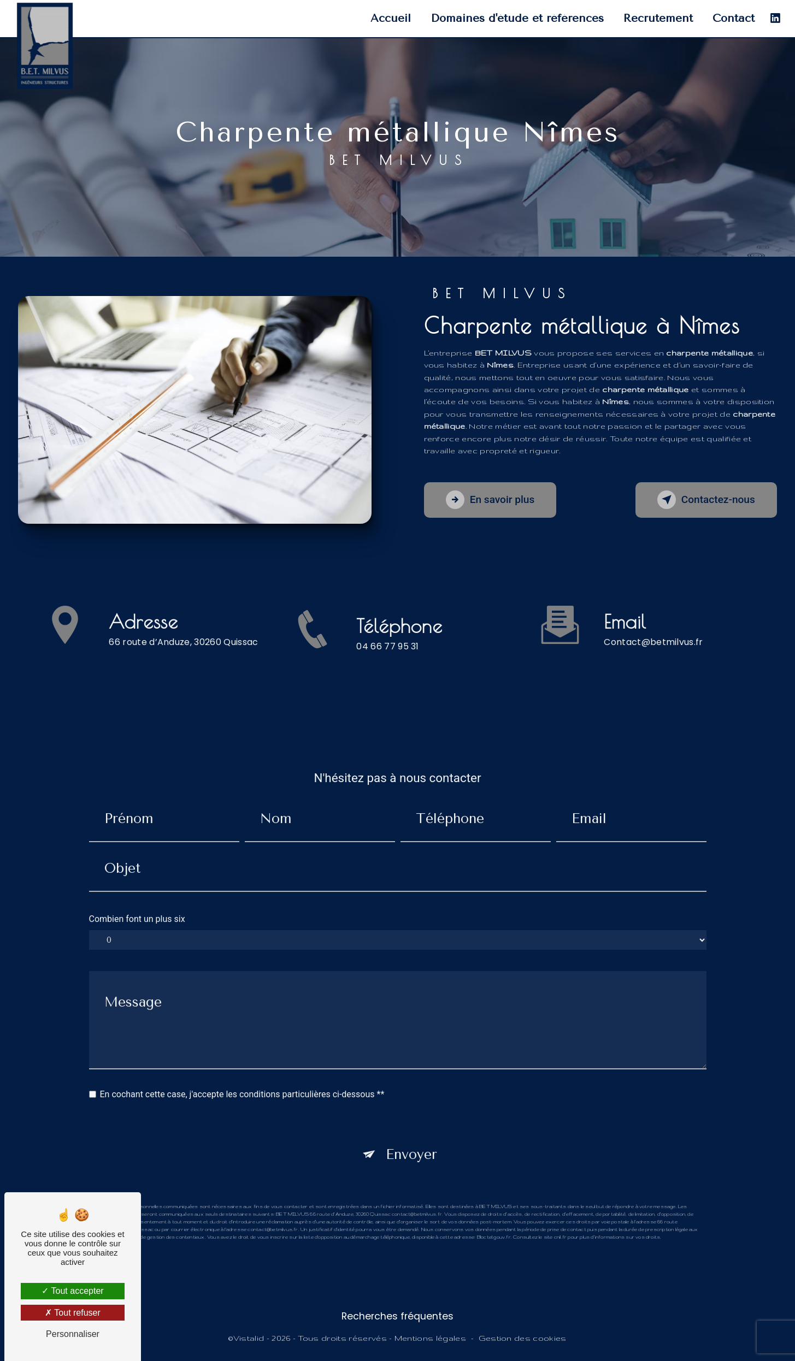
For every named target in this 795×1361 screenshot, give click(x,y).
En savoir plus (490, 499)
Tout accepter (72, 1290)
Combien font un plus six (137, 903)
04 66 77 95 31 (387, 662)
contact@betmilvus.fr (653, 626)
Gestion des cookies (523, 1338)
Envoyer (411, 1138)
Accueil (390, 18)
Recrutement (658, 18)
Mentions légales (430, 1338)
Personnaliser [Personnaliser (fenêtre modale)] (72, 1334)
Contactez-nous (705, 499)
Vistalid (248, 1338)
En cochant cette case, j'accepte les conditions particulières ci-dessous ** (242, 1078)
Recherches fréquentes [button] (397, 1316)
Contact (733, 18)
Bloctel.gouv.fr (494, 1221)
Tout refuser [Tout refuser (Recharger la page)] (73, 1312)
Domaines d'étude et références (517, 18)
